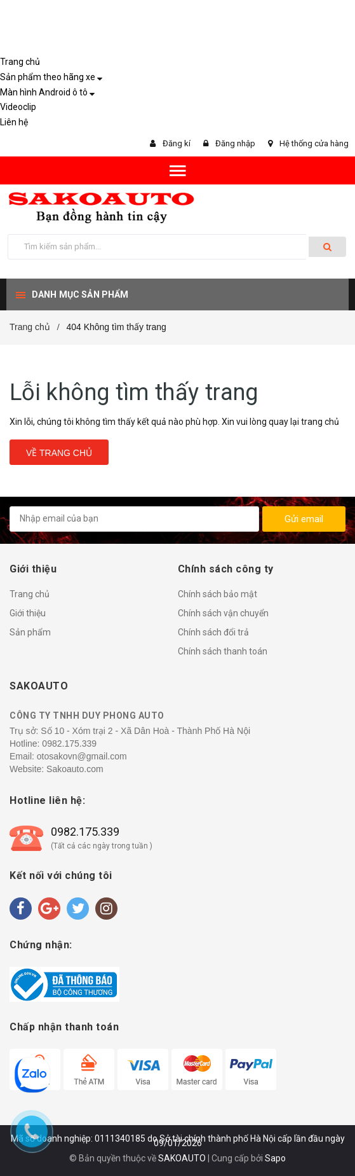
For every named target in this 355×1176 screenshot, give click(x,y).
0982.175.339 (69, 743)
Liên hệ (14, 122)
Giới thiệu (28, 613)
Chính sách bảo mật (217, 594)
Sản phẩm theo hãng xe (47, 77)
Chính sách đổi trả (213, 632)
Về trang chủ (59, 453)
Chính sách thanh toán (222, 651)
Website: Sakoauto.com (57, 769)
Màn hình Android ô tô (44, 92)
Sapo (275, 1158)
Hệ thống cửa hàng (314, 143)
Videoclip (18, 107)
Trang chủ (20, 62)
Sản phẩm (30, 632)
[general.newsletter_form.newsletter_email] (134, 519)
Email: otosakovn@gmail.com (68, 756)
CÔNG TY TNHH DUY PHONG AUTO (87, 715)
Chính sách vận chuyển (223, 613)
